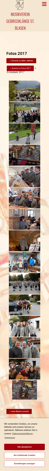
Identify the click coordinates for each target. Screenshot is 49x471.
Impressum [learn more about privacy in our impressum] (10, 438)
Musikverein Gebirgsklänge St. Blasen (20, 21)
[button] (21, 60)
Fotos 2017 (26, 68)
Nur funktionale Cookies (24, 455)
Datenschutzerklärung (22, 434)
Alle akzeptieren (24, 447)
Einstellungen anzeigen (24, 464)
